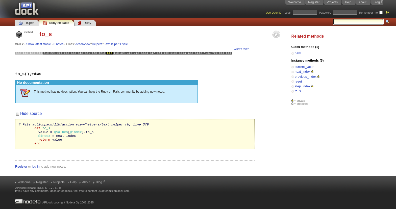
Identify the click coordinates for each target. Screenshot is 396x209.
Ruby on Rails (56, 23)
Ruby (84, 23)
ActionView (82, 44)
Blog (377, 2)
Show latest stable (38, 44)
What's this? (241, 48)
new (298, 53)
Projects (332, 2)
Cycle (124, 44)
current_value (304, 67)
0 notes (58, 44)
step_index (302, 86)
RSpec (26, 23)
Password (325, 12)
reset (298, 81)
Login (287, 12)
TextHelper (111, 44)
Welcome (294, 2)
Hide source (31, 113)
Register (313, 2)
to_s (298, 91)
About (362, 2)
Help (348, 2)
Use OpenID (273, 12)
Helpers (97, 44)
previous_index (305, 77)
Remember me (368, 12)
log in (36, 171)
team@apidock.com (117, 190)
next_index (302, 71)
